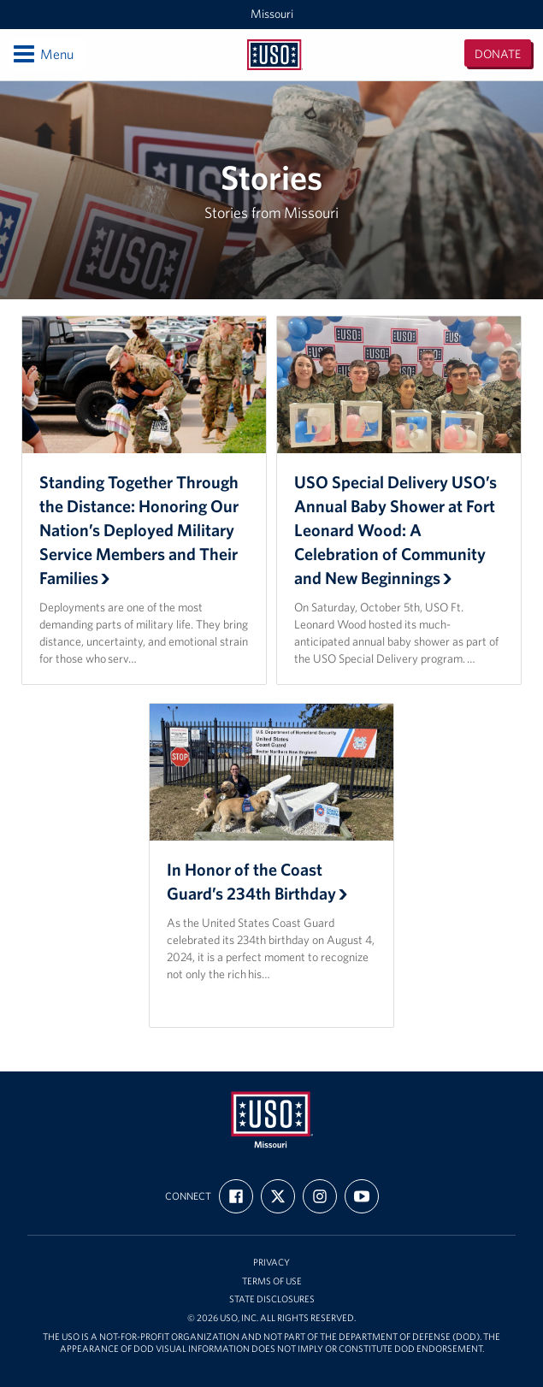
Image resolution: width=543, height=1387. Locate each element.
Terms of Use (272, 1281)
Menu (42, 54)
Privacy (271, 1262)
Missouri (272, 13)
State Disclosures (272, 1299)
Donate (498, 54)
